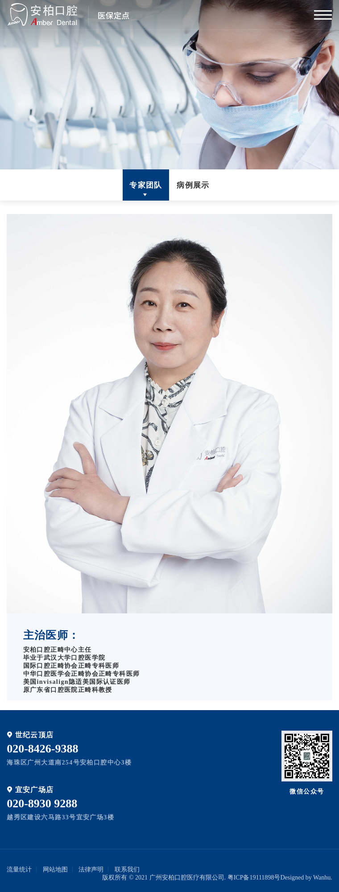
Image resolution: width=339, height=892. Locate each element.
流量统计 (19, 869)
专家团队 (145, 185)
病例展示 (193, 185)
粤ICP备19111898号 (254, 877)
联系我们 (127, 869)
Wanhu (322, 877)
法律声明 (91, 869)
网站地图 (55, 869)
